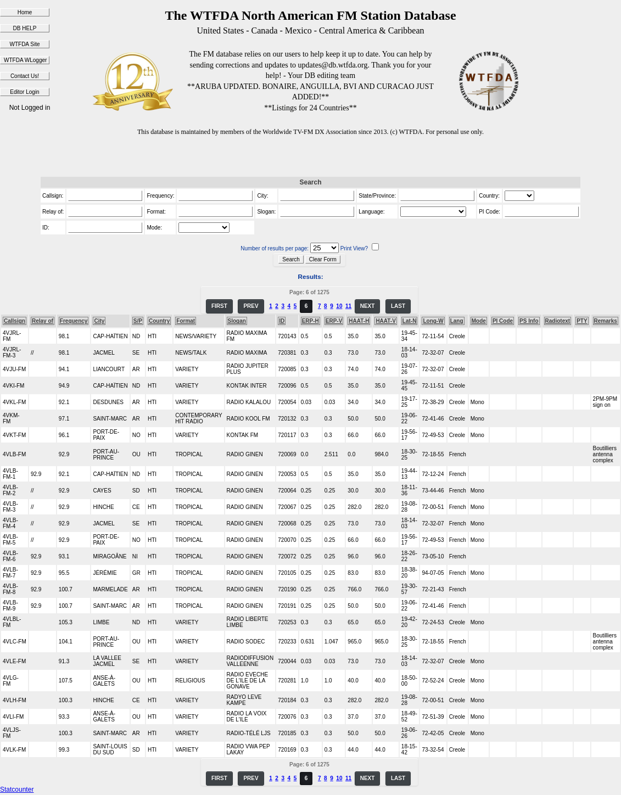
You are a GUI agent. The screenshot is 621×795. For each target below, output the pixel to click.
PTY (582, 321)
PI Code (503, 321)
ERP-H (310, 321)
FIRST (219, 306)
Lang (456, 321)
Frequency (74, 321)
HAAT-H (359, 321)
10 (339, 306)
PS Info (528, 321)
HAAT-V (385, 321)
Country (159, 321)
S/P (137, 321)
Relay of (42, 321)
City (99, 321)
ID (281, 321)
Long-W (433, 321)
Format (185, 321)
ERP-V (334, 321)
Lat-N (409, 321)
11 (348, 306)
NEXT (367, 306)
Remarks (605, 321)
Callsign (14, 321)
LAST (398, 306)
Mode (479, 321)
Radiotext (557, 321)
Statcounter (16, 789)
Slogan (237, 321)
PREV (250, 306)
